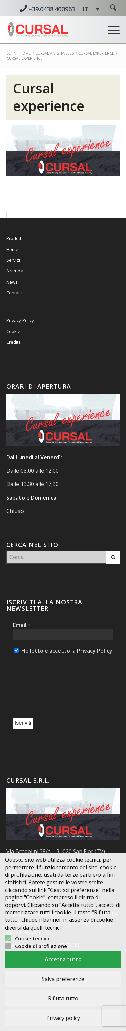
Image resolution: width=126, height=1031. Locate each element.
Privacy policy (63, 1018)
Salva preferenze (63, 979)
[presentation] (40, 686)
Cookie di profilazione (41, 946)
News (12, 282)
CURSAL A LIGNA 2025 (54, 53)
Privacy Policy (20, 320)
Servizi (13, 260)
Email (21, 625)
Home (25, 53)
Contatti (14, 293)
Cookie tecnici (32, 938)
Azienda (14, 271)
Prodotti (14, 238)
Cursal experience (48, 97)
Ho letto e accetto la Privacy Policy (63, 650)
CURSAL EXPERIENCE (96, 53)
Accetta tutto (63, 959)
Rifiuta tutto (63, 998)
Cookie (13, 331)
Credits (13, 342)
